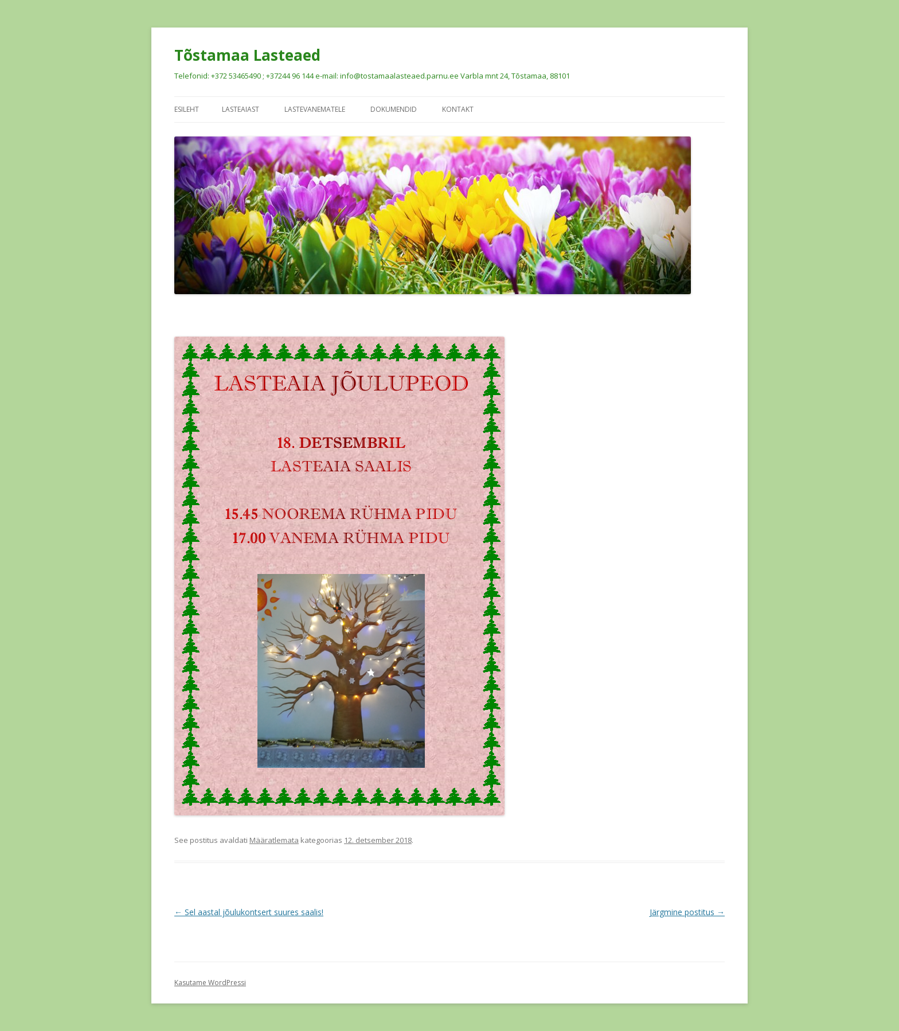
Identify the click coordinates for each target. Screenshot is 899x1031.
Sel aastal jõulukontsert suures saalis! (248, 912)
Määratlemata (274, 840)
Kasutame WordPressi (210, 982)
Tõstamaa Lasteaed (247, 55)
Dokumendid (393, 109)
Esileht (186, 109)
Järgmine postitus (687, 912)
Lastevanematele (314, 109)
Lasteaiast (240, 109)
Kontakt (458, 109)
